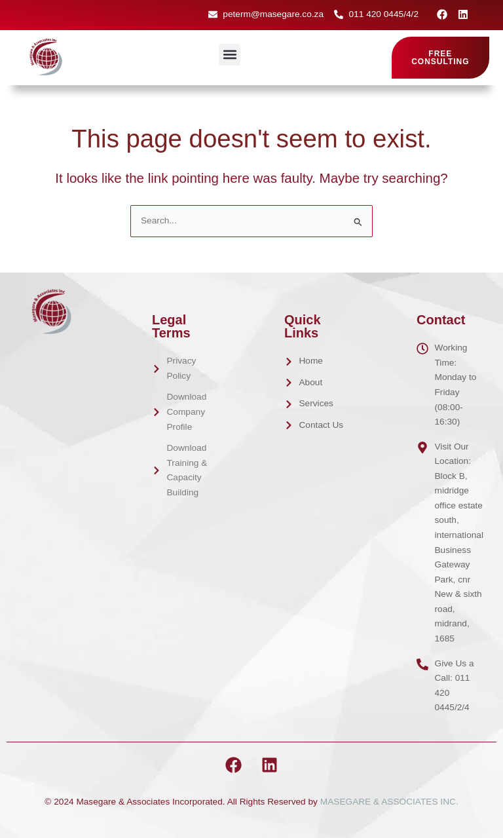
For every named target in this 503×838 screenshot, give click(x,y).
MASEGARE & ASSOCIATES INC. (389, 802)
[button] (229, 55)
